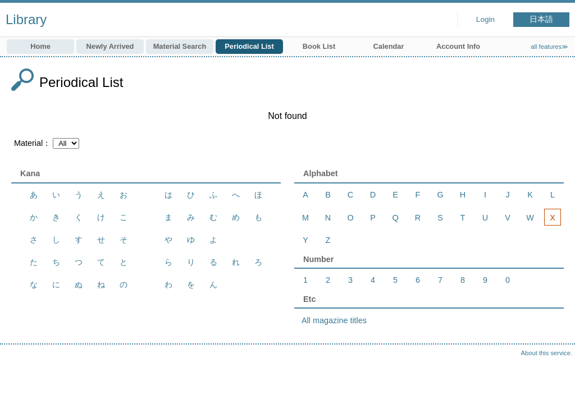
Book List (319, 46)
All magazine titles (334, 320)
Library (26, 19)
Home (40, 46)
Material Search (180, 46)
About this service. (546, 353)
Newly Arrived (110, 46)
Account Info (458, 46)
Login (485, 19)
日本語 (541, 19)
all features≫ (549, 46)
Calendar (388, 46)
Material (28, 143)
